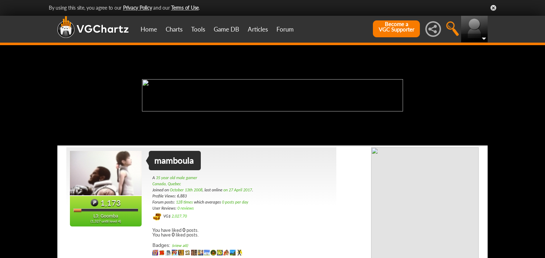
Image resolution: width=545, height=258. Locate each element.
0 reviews (185, 208)
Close (493, 8)
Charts (174, 29)
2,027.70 (179, 216)
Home (149, 29)
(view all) (180, 245)
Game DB (226, 29)
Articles (258, 29)
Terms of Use (185, 8)
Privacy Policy (137, 8)
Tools (198, 29)
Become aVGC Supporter (396, 27)
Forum (285, 29)
